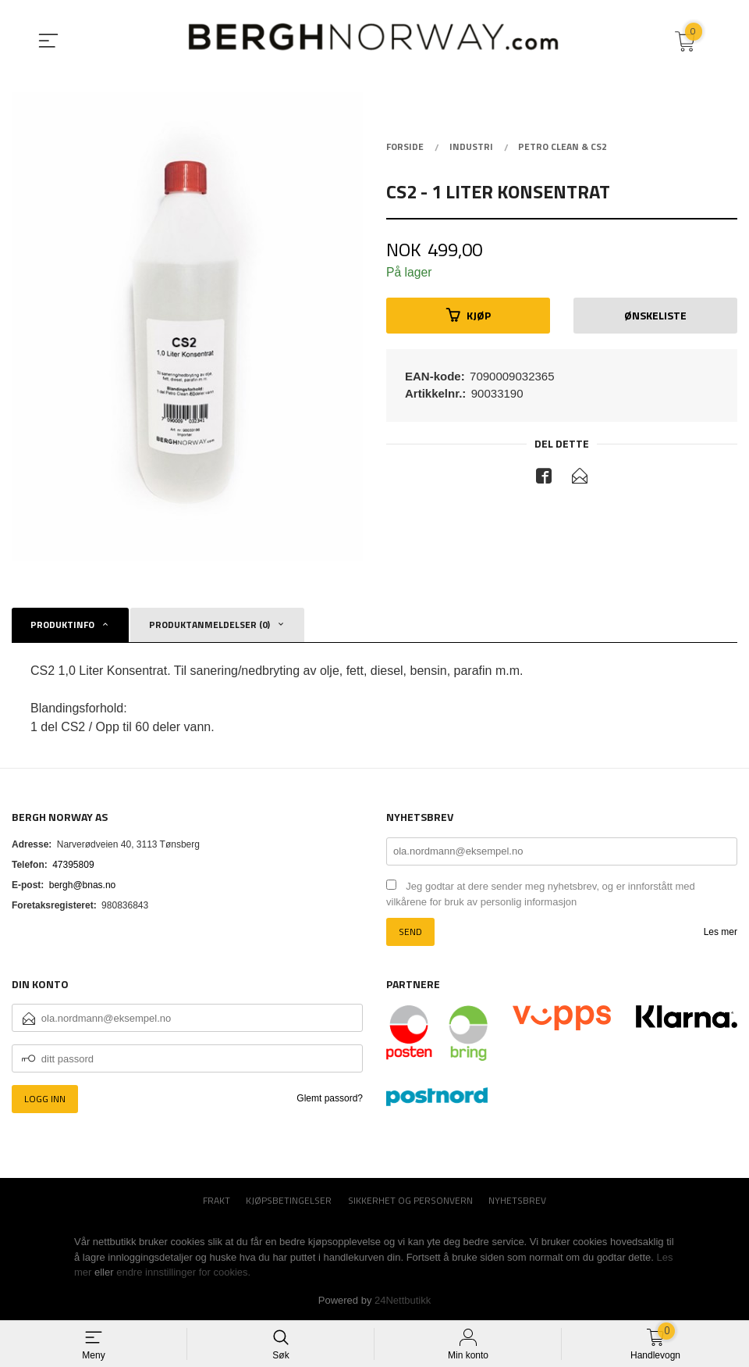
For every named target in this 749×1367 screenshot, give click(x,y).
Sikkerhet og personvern (410, 1201)
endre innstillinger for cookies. (183, 1272)
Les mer (720, 931)
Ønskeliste (655, 315)
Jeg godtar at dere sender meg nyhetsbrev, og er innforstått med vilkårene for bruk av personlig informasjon (540, 894)
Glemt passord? (329, 1098)
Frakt (216, 1201)
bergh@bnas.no (82, 885)
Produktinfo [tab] (62, 624)
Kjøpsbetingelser (289, 1201)
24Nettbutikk (402, 1300)
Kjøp (468, 315)
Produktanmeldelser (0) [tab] (209, 624)
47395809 (73, 864)
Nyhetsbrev (517, 1201)
